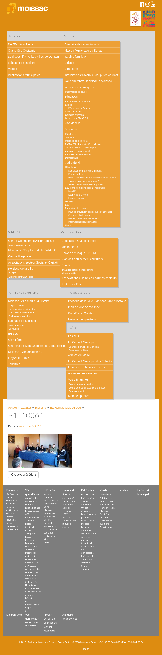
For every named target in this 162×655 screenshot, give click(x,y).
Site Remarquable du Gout (66, 407)
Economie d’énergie (78, 194)
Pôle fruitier (71, 134)
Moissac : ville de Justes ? (25, 352)
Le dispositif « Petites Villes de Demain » (34, 56)
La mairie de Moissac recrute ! (88, 367)
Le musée (14, 329)
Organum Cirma (18, 358)
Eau (67, 205)
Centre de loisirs (73, 111)
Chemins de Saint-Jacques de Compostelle (36, 345)
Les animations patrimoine (22, 309)
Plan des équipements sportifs (77, 270)
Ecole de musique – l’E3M (79, 253)
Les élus (73, 336)
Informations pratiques (79, 87)
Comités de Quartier (81, 313)
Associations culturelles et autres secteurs (89, 278)
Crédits (85, 649)
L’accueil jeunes (32, 507)
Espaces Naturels (77, 198)
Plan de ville (73, 123)
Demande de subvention (81, 384)
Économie (71, 129)
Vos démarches (78, 379)
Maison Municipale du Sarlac (83, 50)
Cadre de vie (73, 162)
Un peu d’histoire (17, 305)
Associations (106, 527)
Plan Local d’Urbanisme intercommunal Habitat (92, 177)
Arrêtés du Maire (79, 355)
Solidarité (14, 232)
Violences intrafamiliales (21, 277)
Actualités (25, 407)
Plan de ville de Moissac (84, 307)
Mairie (72, 327)
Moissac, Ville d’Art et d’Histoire (29, 301)
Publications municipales (24, 75)
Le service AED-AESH (76, 118)
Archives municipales (19, 316)
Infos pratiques (16, 325)
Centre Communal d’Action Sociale (31, 240)
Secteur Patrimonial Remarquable (85, 184)
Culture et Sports (72, 232)
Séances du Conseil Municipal (84, 347)
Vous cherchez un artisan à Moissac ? (89, 81)
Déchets (69, 201)
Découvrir (14, 36)
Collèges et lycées (74, 115)
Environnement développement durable (85, 187)
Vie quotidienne (74, 36)
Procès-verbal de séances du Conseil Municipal (50, 622)
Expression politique (79, 350)
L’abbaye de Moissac (22, 320)
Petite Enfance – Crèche (77, 101)
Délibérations (14, 614)
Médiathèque (70, 247)
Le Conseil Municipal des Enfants (90, 361)
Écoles (68, 105)
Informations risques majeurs (83, 222)
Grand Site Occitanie (21, 50)
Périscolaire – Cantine (79, 108)
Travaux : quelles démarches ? (83, 181)
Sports (66, 265)
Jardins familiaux (75, 56)
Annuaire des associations (82, 44)
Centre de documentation (21, 312)
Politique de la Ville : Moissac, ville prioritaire (97, 301)
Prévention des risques (76, 208)
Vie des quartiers (79, 292)
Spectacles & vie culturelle (79, 240)
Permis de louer (76, 174)
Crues (68, 225)
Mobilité (72, 191)
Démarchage (71, 158)
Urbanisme (70, 167)
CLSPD (12, 273)
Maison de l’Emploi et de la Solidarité (32, 250)
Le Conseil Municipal (81, 342)
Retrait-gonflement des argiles (83, 218)
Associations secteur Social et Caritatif (33, 262)
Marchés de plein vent (76, 141)
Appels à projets (77, 391)
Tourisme (69, 137)
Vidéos (12, 69)
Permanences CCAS (19, 245)
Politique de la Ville (20, 268)
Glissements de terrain (79, 215)
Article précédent (23, 474)
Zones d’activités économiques (80, 147)
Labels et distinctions (21, 62)
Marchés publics (78, 396)
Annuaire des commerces (78, 154)
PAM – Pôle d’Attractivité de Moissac (83, 144)
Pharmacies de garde (76, 92)
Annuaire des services (82, 373)
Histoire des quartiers (82, 319)
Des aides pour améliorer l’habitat (85, 170)
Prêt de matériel (72, 284)
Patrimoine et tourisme (23, 292)
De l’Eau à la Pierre (21, 44)
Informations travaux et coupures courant (91, 75)
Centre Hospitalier (20, 256)
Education (71, 96)
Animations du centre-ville (78, 151)
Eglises (69, 62)
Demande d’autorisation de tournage (87, 387)
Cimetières (72, 69)
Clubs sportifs (69, 273)
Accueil (12, 407)
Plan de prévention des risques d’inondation (90, 211)
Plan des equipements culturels (82, 259)
